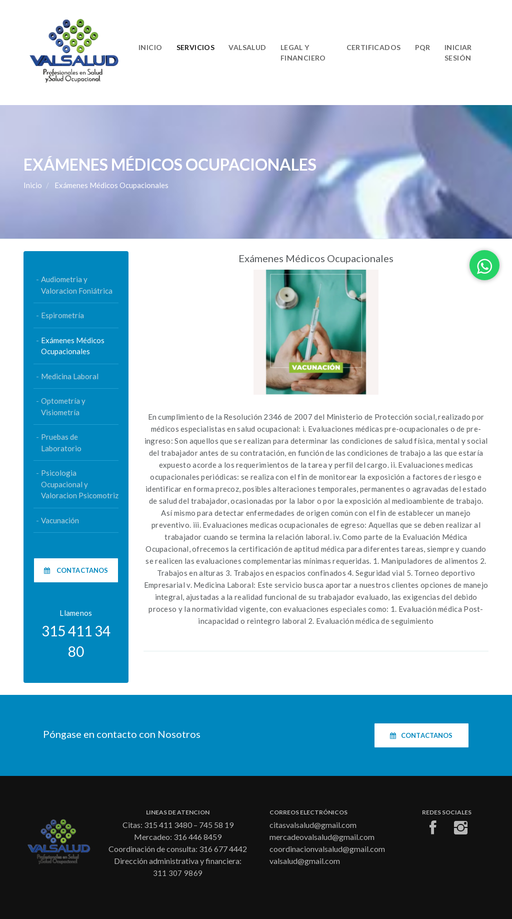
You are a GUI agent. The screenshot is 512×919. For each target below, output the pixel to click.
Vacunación (60, 520)
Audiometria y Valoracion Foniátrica (76, 285)
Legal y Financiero (303, 52)
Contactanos (76, 570)
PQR (422, 47)
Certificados (373, 47)
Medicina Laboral (69, 376)
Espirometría (62, 315)
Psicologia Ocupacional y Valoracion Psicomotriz (79, 484)
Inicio (150, 47)
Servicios (195, 47)
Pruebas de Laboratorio (61, 442)
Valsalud (247, 47)
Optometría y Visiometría (63, 406)
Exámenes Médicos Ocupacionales (72, 346)
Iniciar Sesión (458, 52)
